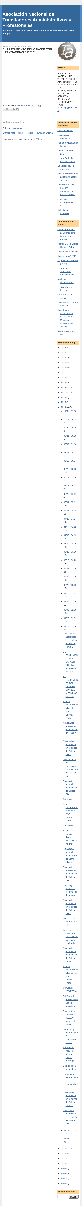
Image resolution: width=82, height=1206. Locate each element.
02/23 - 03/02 (70, 585)
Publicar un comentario (14, 128)
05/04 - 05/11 (70, 502)
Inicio (30, 133)
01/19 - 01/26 (70, 626)
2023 (63, 362)
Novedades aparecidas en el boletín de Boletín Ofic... (70, 748)
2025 (63, 352)
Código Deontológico (67, 251)
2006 (63, 1183)
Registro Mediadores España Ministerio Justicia (67, 177)
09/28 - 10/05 (70, 427)
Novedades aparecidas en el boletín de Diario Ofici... (70, 855)
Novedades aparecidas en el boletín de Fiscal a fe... (70, 729)
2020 (63, 377)
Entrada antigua (45, 133)
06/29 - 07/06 (70, 477)
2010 (63, 1163)
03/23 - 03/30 (70, 552)
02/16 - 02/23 (70, 593)
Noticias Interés (65, 130)
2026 (63, 347)
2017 (63, 392)
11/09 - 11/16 (70, 411)
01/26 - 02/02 (70, 618)
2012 (63, 1153)
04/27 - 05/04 (70, 510)
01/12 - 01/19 (70, 1130)
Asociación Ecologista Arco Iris (66, 202)
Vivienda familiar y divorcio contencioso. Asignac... (70, 837)
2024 (63, 357)
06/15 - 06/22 (70, 485)
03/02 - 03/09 (70, 576)
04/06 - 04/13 (70, 535)
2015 (63, 402)
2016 (63, 397)
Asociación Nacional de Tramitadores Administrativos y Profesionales (36, 20)
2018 (63, 387)
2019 (63, 382)
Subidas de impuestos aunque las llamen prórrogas (69, 1054)
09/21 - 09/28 (70, 436)
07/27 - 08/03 (70, 469)
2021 (63, 372)
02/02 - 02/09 (70, 610)
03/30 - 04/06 (70, 543)
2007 (63, 1178)
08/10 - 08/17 (70, 461)
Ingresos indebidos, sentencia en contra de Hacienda (70, 936)
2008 (63, 1173)
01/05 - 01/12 (70, 1138)
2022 (63, 367)
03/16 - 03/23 (70, 560)
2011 (63, 1158)
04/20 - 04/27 (70, 518)
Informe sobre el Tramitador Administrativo (65, 271)
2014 (63, 407)
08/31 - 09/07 (70, 452)
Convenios (68, 799)
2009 (63, 1168)
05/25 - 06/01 (70, 494)
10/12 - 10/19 (70, 419)
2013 (63, 1148)
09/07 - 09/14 (70, 444)
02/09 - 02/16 (70, 601)
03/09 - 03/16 (70, 568)
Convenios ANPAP (66, 256)
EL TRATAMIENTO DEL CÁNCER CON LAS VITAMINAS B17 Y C (70, 661)
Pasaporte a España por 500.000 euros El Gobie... (70, 1018)
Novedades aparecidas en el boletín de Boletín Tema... (70, 640)
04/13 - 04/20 (70, 527)
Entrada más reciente (13, 133)
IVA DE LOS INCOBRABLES (70, 921)
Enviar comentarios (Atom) (30, 139)
